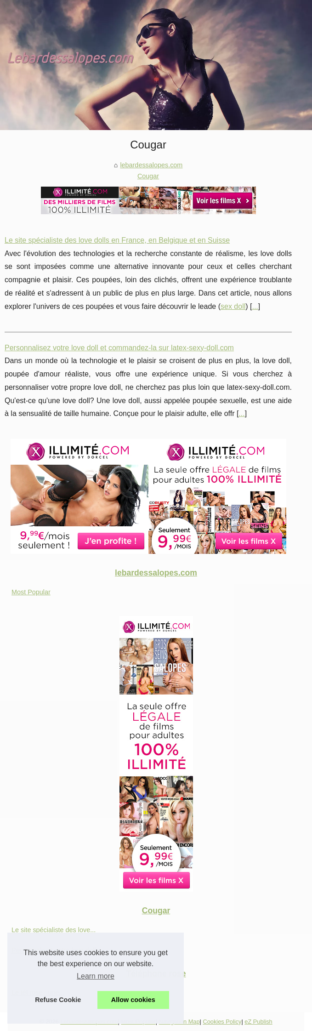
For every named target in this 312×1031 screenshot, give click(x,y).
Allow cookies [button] (133, 999)
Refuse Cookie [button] (58, 999)
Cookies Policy (222, 1021)
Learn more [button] (95, 976)
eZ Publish (258, 1021)
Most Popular (31, 592)
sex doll (233, 306)
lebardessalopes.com (151, 165)
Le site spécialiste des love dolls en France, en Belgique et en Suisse (117, 240)
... (255, 306)
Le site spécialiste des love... (53, 930)
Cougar (148, 176)
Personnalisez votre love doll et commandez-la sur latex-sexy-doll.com (119, 348)
